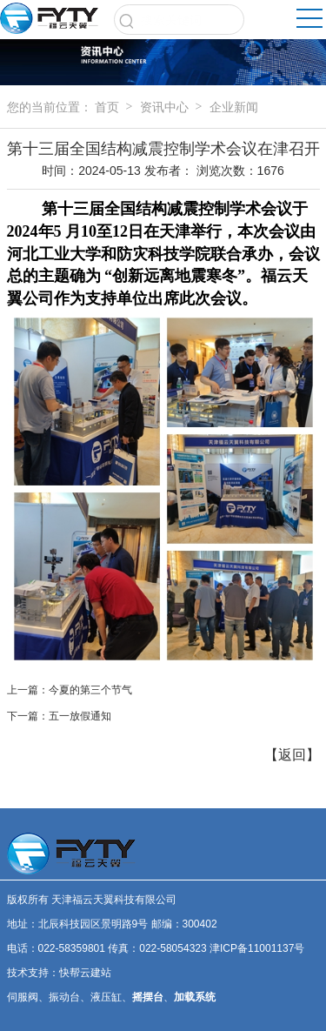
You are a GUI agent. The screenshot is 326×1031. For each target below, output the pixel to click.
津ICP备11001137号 (257, 948)
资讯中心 (164, 107)
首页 (107, 107)
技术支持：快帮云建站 (59, 973)
